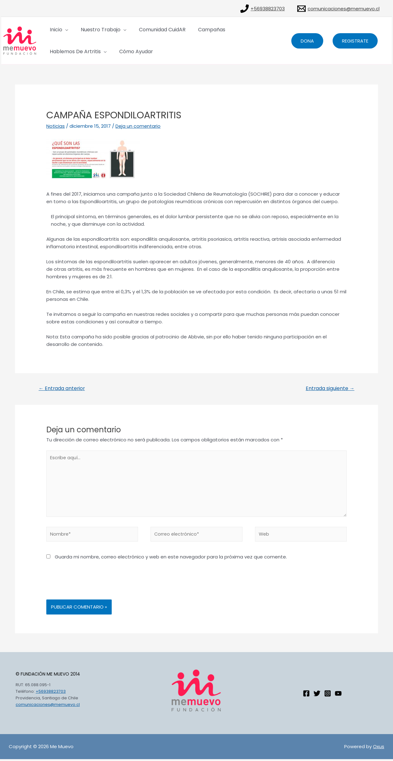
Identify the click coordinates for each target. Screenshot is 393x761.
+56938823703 (51, 694)
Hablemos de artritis (237, 29)
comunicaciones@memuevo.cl (48, 706)
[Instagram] (327, 695)
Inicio (54, 29)
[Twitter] (317, 695)
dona (307, 41)
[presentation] (93, 586)
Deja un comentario (139, 126)
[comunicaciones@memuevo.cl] (338, 8)
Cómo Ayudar (65, 51)
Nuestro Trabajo (93, 29)
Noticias (55, 126)
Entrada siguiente (329, 388)
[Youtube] (338, 695)
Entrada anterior (62, 388)
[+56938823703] (262, 8)
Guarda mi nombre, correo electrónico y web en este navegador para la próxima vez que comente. (171, 558)
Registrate (355, 41)
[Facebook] (306, 695)
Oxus (378, 748)
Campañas (191, 29)
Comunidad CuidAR (148, 29)
